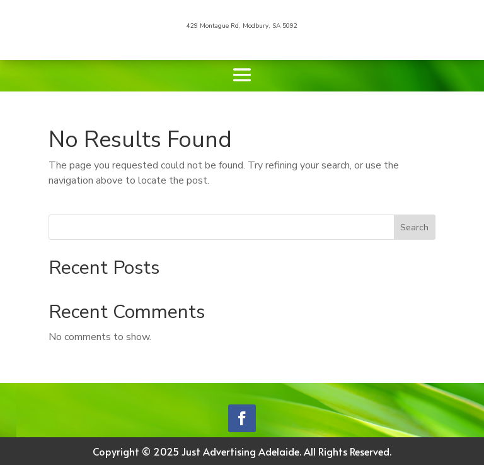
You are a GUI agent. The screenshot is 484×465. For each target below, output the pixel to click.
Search (414, 227)
